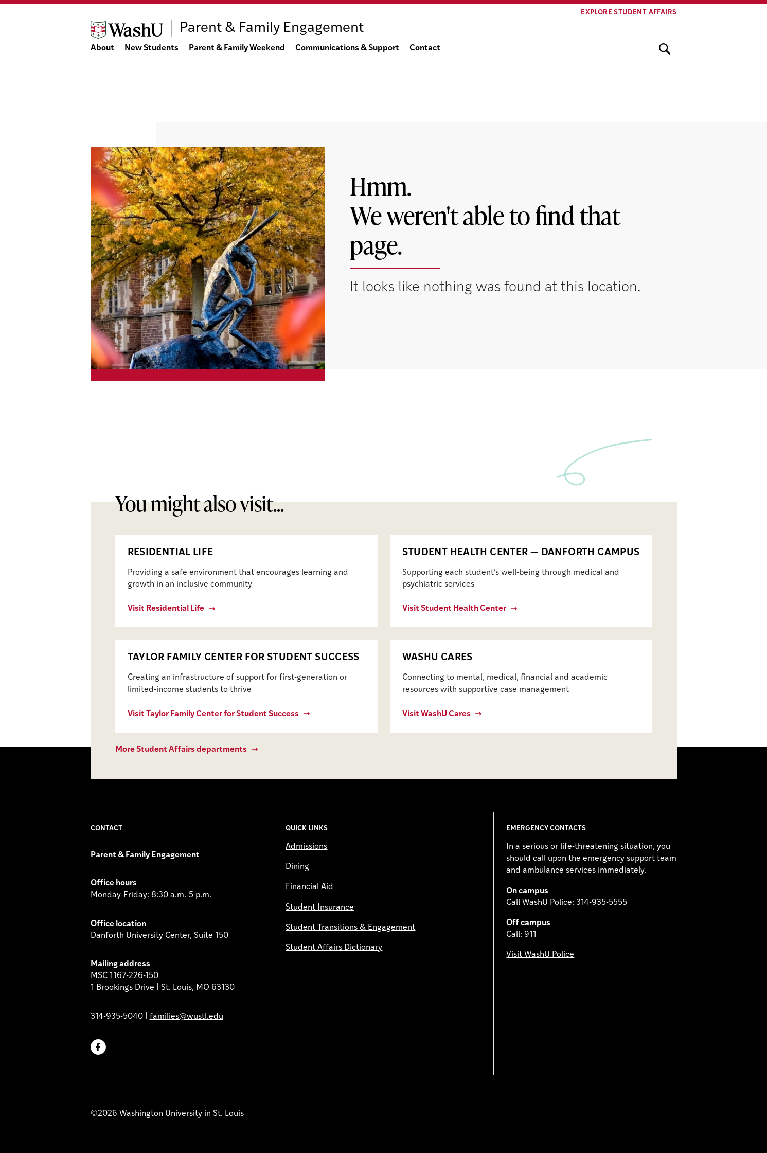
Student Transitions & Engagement (350, 928)
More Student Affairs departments (181, 750)
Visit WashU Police (540, 955)
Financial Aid (309, 887)
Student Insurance (320, 907)
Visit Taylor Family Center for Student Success (213, 714)
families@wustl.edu (186, 1017)
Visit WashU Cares (436, 714)
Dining (297, 867)
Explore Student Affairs (628, 12)
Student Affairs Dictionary (334, 948)
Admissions (306, 847)
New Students (151, 48)
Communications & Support (347, 48)
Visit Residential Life (166, 609)
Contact (424, 48)
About (102, 48)
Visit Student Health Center (454, 609)
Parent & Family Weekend (237, 48)
